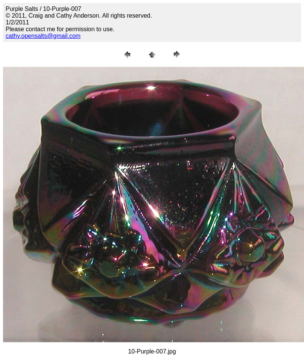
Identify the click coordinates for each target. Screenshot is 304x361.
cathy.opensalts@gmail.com (43, 36)
